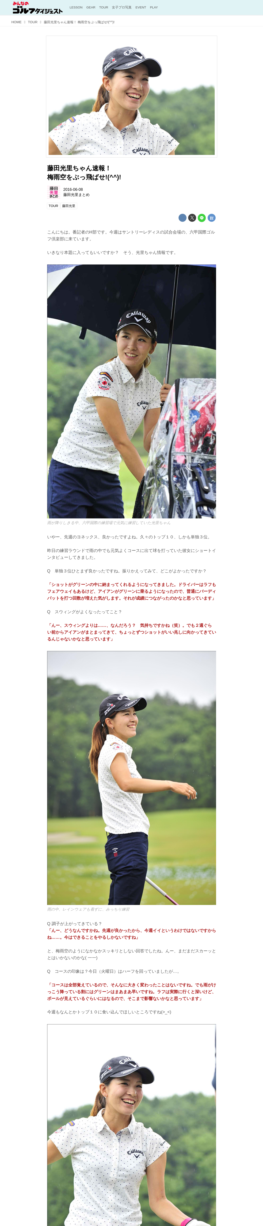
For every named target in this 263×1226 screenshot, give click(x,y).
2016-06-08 (73, 189)
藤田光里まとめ (76, 194)
